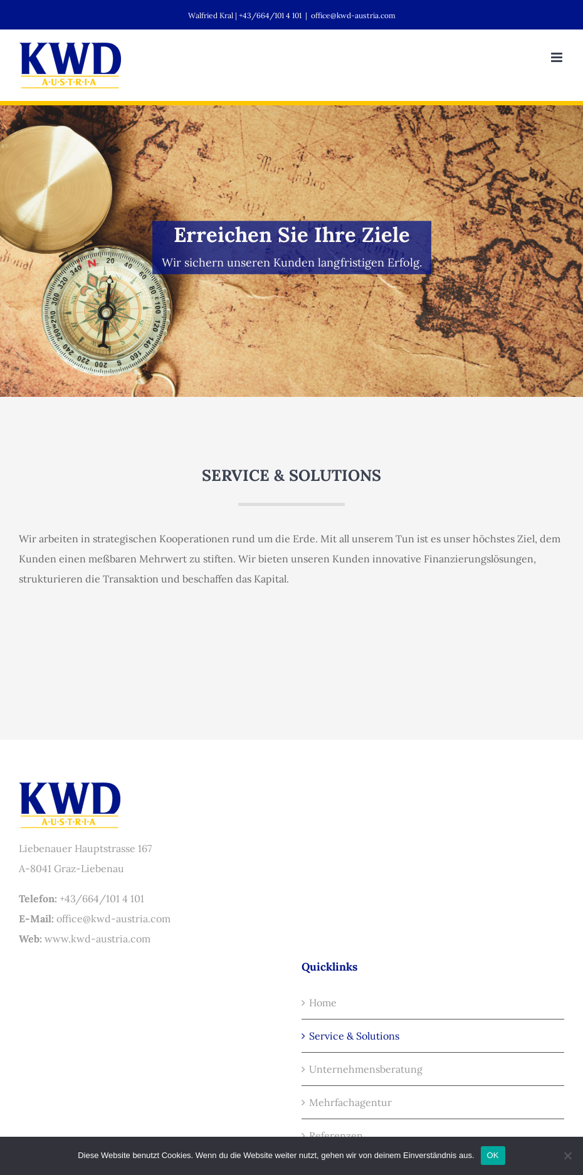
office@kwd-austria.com (353, 15)
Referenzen (336, 1135)
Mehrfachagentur (350, 1102)
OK (493, 1155)
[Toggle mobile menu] (557, 57)
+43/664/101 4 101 (102, 898)
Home (323, 1002)
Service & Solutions (354, 1036)
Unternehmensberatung (366, 1069)
